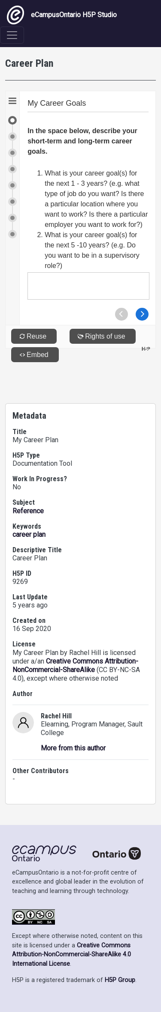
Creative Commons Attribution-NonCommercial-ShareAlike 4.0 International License (71, 954)
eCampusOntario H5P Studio (62, 15)
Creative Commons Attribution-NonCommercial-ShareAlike (75, 665)
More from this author (73, 748)
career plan (29, 534)
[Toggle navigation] (12, 35)
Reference (28, 511)
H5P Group (120, 980)
